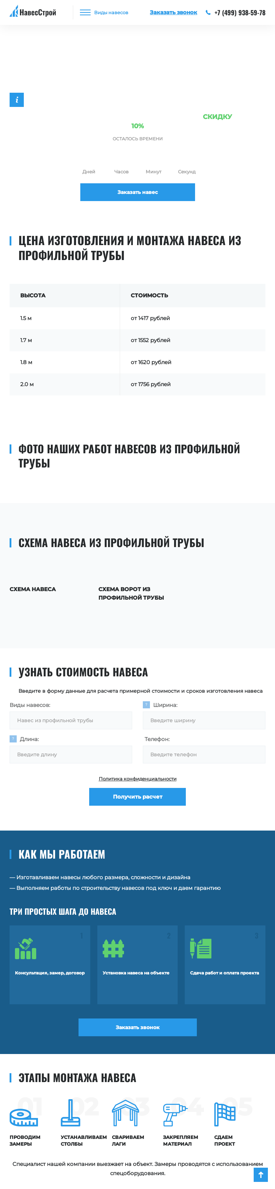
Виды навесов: (30, 705)
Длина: (29, 739)
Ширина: (165, 705)
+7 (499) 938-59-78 (235, 12)
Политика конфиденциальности (138, 779)
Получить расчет (137, 796)
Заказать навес (138, 192)
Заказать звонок (138, 1027)
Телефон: (157, 739)
